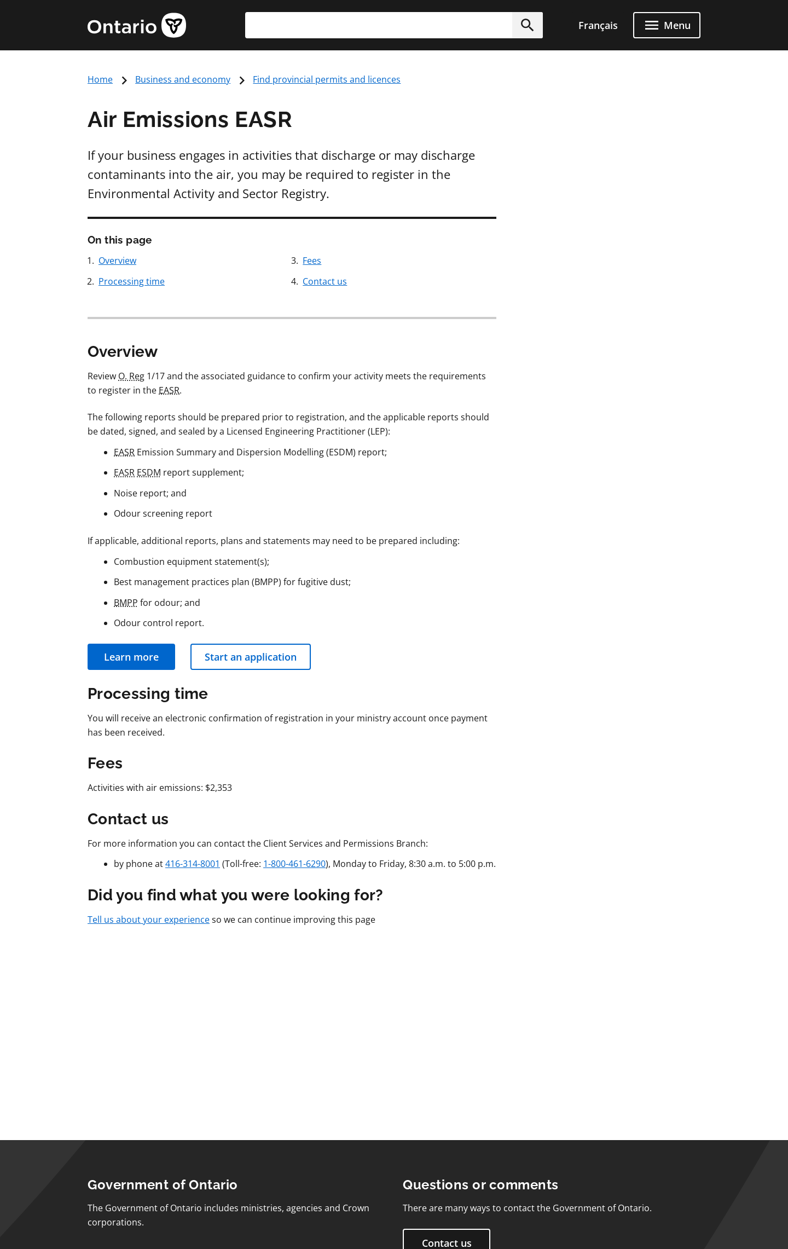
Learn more (131, 656)
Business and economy (182, 79)
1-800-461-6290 (294, 864)
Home (100, 79)
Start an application (251, 656)
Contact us (325, 281)
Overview (117, 261)
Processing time (132, 281)
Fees (312, 261)
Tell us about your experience (149, 919)
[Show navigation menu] (666, 25)
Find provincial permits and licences (327, 79)
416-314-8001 (192, 864)
